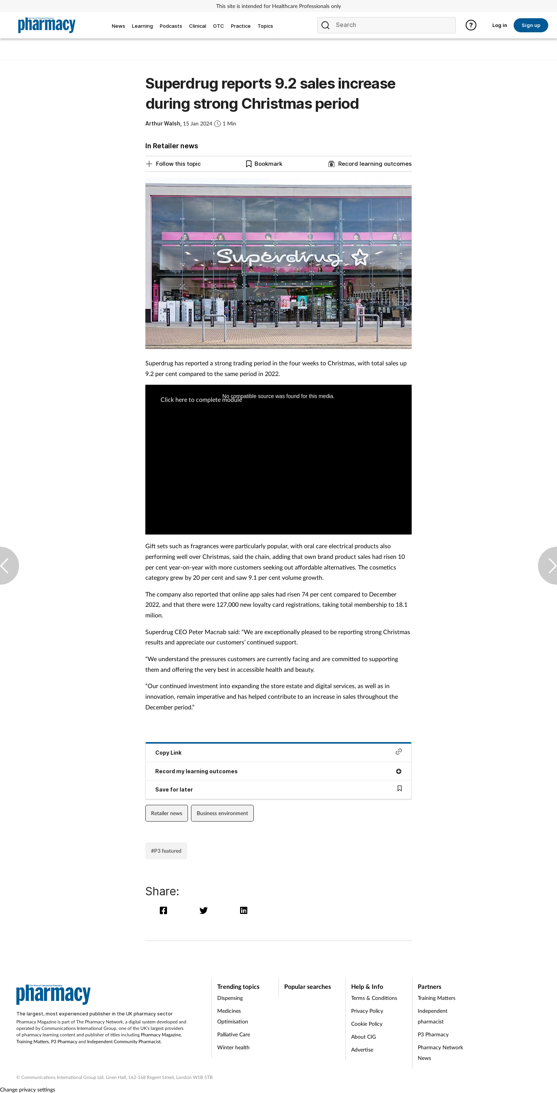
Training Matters (32, 1041)
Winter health (233, 1047)
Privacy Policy (367, 1010)
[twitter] (205, 910)
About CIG (363, 1036)
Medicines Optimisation (232, 1016)
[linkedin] (244, 910)
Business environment (222, 813)
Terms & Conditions (374, 998)
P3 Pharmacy (64, 1041)
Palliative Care (233, 1034)
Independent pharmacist (432, 1016)
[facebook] (165, 910)
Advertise (362, 1049)
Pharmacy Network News (440, 1052)
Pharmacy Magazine (161, 1034)
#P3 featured (166, 850)
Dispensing (230, 998)
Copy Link (278, 752)
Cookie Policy (366, 1023)
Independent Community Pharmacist (124, 1041)
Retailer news (166, 813)
